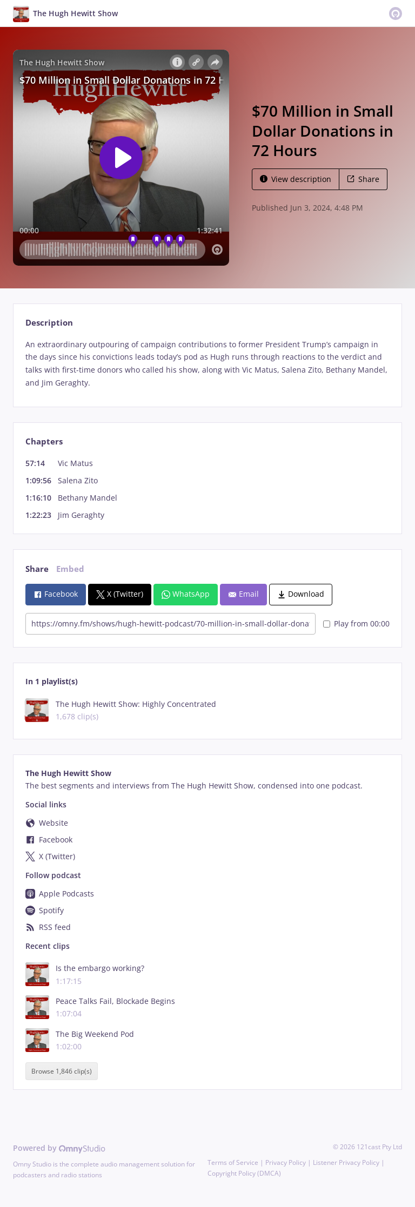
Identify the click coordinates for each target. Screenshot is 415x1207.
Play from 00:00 (356, 623)
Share (363, 179)
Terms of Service (233, 1162)
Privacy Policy (285, 1162)
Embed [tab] (70, 569)
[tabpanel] (207, 363)
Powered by (59, 1148)
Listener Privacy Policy (346, 1162)
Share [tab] (37, 569)
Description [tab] (49, 322)
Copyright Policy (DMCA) (244, 1173)
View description (295, 179)
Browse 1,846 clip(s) (61, 1071)
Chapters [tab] (44, 441)
